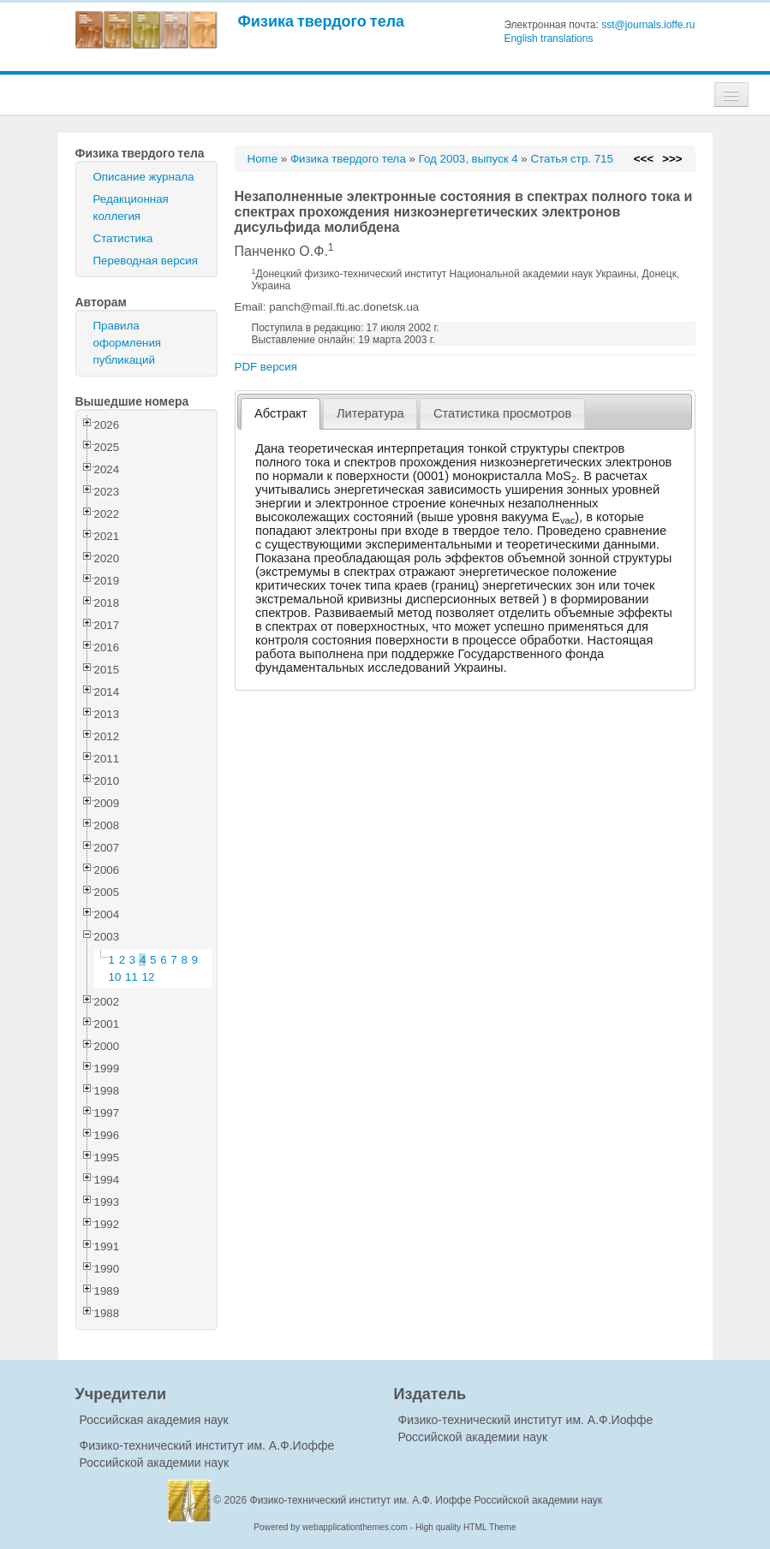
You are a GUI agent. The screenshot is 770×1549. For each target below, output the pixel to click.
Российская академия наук (154, 1420)
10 (115, 976)
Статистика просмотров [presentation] (502, 413)
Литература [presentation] (370, 413)
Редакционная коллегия (131, 208)
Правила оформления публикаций (127, 342)
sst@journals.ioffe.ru (648, 25)
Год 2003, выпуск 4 (468, 158)
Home (263, 158)
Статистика (123, 238)
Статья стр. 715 (571, 158)
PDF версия (266, 366)
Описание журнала (143, 176)
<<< (644, 158)
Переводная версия (145, 260)
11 (131, 976)
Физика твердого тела (321, 21)
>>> (672, 158)
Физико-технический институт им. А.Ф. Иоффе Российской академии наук (426, 1500)
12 (148, 976)
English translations (548, 39)
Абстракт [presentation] (280, 413)
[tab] (280, 414)
